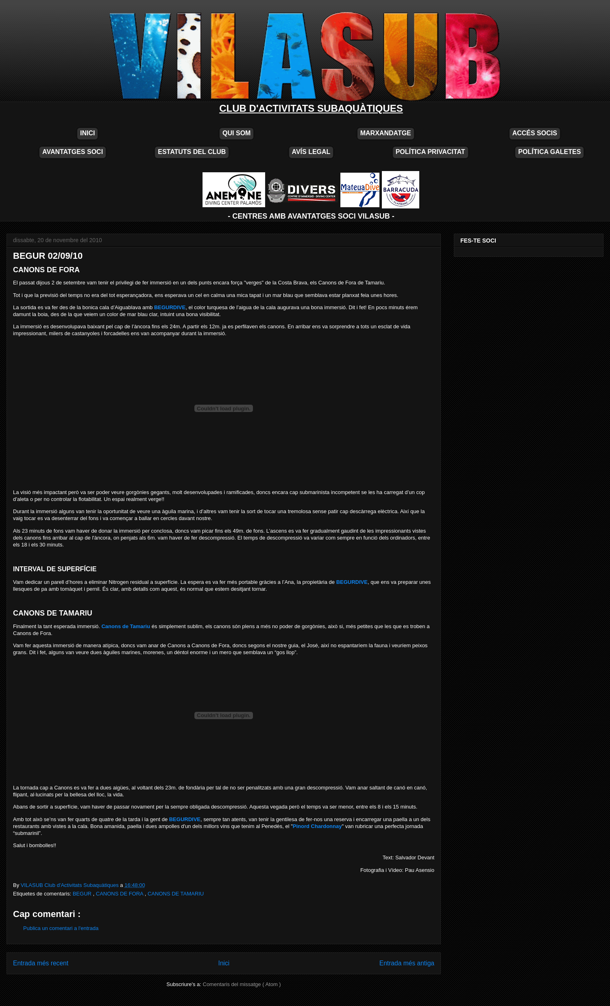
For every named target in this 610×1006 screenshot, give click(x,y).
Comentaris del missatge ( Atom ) (242, 984)
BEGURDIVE (169, 307)
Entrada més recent (40, 963)
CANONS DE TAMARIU (176, 894)
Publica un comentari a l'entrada (60, 928)
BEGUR (83, 894)
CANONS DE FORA (120, 894)
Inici (224, 963)
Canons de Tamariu (125, 626)
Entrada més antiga (406, 963)
